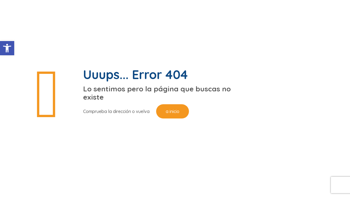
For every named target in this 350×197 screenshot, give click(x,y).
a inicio (172, 111)
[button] (7, 48)
